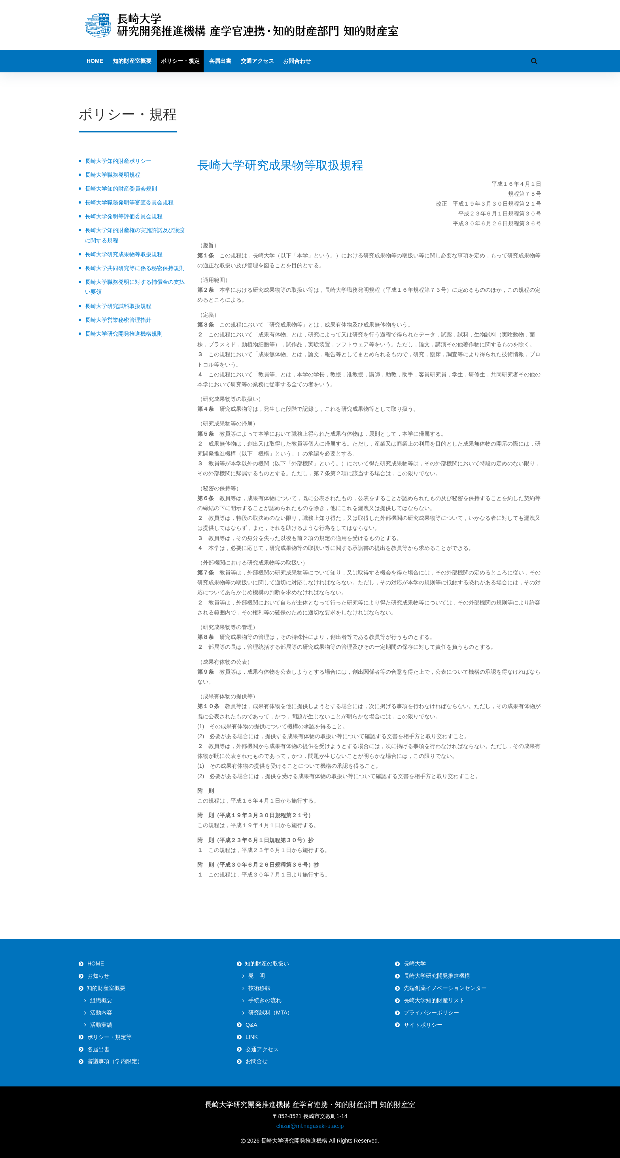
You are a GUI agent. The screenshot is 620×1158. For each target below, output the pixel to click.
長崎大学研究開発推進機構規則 (124, 334)
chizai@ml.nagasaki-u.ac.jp (310, 1126)
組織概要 (101, 1000)
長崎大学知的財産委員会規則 (121, 188)
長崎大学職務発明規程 (112, 175)
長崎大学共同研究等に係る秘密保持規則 (135, 268)
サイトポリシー (423, 1025)
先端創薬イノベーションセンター (445, 988)
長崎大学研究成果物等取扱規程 (124, 254)
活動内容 (101, 1012)
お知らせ (98, 976)
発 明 (256, 976)
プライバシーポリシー (431, 1012)
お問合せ (257, 1061)
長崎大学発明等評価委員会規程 (124, 216)
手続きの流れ (265, 1000)
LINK (252, 1037)
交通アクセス (257, 61)
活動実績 (101, 1025)
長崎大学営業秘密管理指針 (118, 320)
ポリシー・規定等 (109, 1037)
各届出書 (220, 61)
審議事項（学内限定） (115, 1061)
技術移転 (259, 988)
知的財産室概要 (132, 61)
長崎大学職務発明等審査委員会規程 (129, 202)
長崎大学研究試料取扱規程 (118, 306)
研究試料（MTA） (270, 1012)
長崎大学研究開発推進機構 (437, 976)
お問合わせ (297, 61)
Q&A (251, 1025)
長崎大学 (415, 963)
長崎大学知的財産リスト (434, 1000)
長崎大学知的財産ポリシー (118, 161)
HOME (95, 61)
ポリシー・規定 (180, 61)
